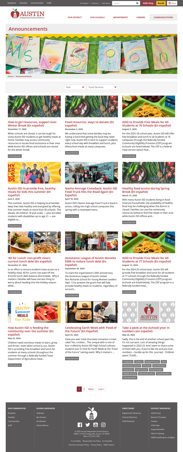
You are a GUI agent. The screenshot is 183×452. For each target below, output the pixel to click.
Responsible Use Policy (92, 441)
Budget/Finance (152, 361)
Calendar (40, 413)
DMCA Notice (109, 445)
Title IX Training (157, 433)
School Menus (42, 425)
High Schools (141, 369)
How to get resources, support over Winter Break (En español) (32, 123)
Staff (49, 3)
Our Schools (97, 17)
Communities (37, 3)
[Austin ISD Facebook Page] (80, 424)
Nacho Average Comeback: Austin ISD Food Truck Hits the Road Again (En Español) (91, 191)
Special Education (146, 373)
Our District (75, 17)
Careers (140, 17)
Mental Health (156, 369)
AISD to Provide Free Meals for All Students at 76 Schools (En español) (146, 123)
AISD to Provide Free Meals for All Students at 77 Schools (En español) (146, 259)
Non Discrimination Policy (79, 445)
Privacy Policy (96, 445)
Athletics (139, 361)
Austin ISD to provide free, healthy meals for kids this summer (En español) (32, 191)
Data (164, 361)
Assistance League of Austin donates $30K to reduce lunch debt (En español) (90, 261)
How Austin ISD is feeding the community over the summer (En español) (31, 331)
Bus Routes (41, 417)
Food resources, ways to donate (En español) (89, 123)
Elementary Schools (131, 365)
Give (172, 3)
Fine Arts (146, 365)
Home (10, 76)
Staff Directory (128, 421)
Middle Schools (129, 373)
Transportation (129, 377)
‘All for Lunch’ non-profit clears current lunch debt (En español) (30, 259)
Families (23, 3)
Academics (127, 361)
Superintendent (163, 373)
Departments (120, 17)
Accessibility (76, 441)
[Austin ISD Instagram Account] (103, 424)
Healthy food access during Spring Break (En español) (145, 190)
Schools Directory (129, 417)
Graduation (128, 369)
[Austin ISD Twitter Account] (88, 424)
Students (11, 3)
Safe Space (106, 3)
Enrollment (41, 421)
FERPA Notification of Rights (163, 437)
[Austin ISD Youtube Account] (96, 424)
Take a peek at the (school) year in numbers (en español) (146, 329)
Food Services (15, 156)
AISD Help (155, 425)
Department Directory (131, 413)
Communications (163, 17)
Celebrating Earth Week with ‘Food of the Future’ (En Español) (90, 329)
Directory (95, 3)
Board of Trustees (158, 417)
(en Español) (107, 441)
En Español (84, 3)
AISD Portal (156, 413)
